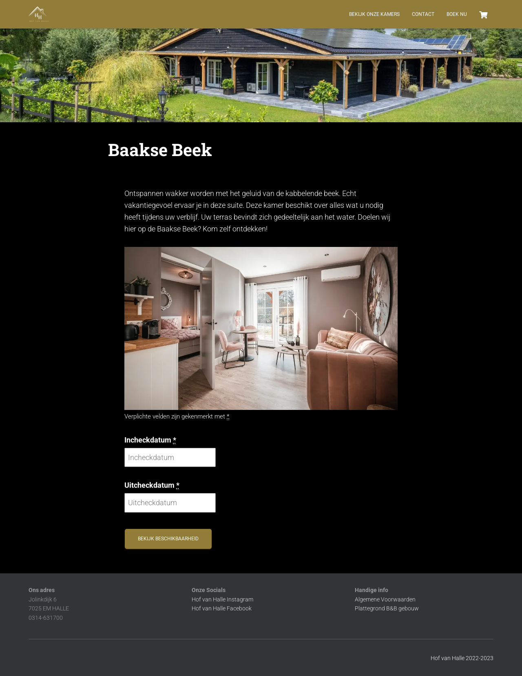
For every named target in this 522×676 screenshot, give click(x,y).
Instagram (240, 599)
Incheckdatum (150, 440)
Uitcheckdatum (151, 485)
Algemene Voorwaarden (385, 599)
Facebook (239, 608)
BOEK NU (457, 14)
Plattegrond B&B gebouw (387, 608)
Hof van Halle (209, 599)
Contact (423, 14)
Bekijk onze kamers (374, 14)
